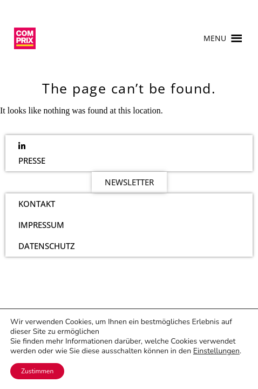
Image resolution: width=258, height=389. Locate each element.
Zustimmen (37, 371)
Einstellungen (216, 351)
